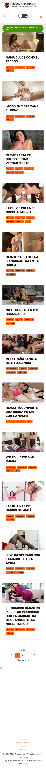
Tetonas (10, 71)
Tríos (28, 221)
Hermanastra (12, 369)
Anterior (23, 650)
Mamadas (11, 221)
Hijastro (10, 67)
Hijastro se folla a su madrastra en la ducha (22, 261)
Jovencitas (33, 369)
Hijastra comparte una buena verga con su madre (22, 412)
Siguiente (23, 660)
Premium (10, 519)
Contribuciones (23, 743)
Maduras (30, 67)
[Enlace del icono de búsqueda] (4, 17)
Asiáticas (10, 421)
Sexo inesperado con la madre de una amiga (23, 559)
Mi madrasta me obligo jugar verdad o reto (18, 159)
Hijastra (10, 218)
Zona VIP (23, 746)
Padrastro (22, 372)
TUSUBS (23, 749)
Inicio (23, 739)
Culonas (10, 169)
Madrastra (19, 67)
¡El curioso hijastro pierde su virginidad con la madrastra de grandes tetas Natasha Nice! (23, 616)
